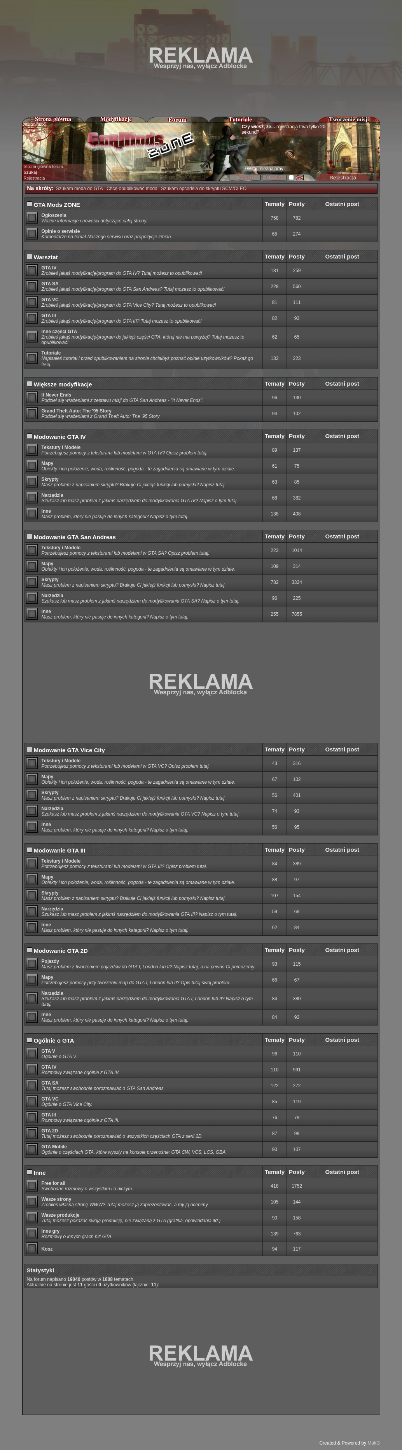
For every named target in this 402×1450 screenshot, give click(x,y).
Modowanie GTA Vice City (66, 750)
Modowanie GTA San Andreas (71, 537)
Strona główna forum (43, 166)
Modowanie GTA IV (56, 436)
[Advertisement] (201, 58)
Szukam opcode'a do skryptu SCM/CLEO (203, 188)
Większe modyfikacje (59, 384)
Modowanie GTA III (56, 850)
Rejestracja (34, 178)
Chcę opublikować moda (132, 188)
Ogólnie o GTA (50, 1040)
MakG (373, 1443)
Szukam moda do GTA (79, 188)
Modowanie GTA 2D (57, 950)
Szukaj (30, 172)
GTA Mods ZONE (53, 204)
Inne (36, 1172)
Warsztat (42, 257)
